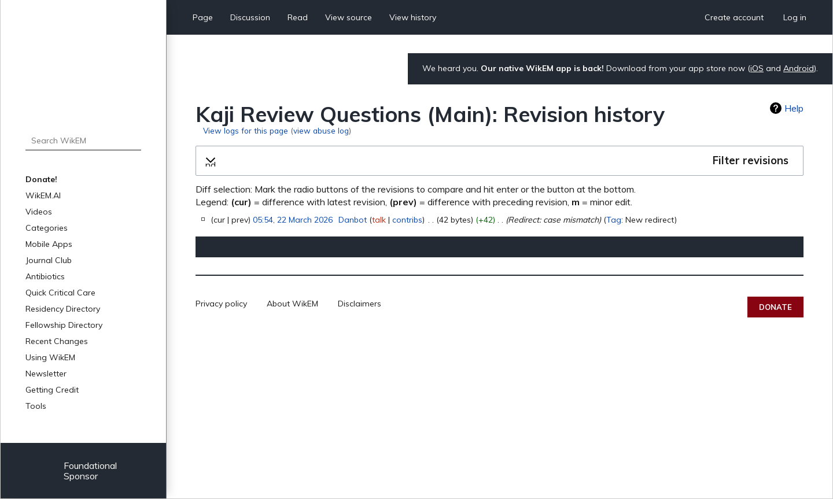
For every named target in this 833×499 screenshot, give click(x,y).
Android (798, 68)
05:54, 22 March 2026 (293, 220)
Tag (613, 220)
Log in (794, 17)
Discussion (250, 17)
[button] (499, 160)
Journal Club (48, 260)
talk (379, 220)
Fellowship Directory (63, 325)
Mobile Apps (48, 244)
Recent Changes (56, 341)
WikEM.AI (43, 195)
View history (412, 17)
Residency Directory (62, 309)
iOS (757, 68)
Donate (775, 307)
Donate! (41, 179)
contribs (407, 220)
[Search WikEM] (83, 140)
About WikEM (292, 303)
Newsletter (46, 373)
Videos (38, 211)
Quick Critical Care (60, 292)
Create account (734, 17)
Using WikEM (50, 357)
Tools (35, 406)
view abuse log (321, 130)
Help (793, 108)
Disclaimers (359, 303)
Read (298, 17)
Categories (46, 228)
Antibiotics (45, 276)
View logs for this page (245, 130)
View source (348, 17)
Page (203, 17)
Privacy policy (221, 303)
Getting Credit (52, 390)
